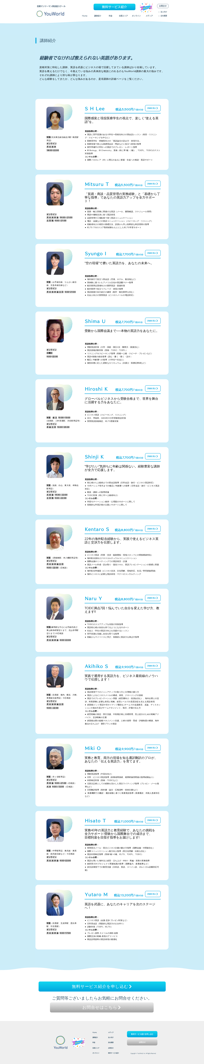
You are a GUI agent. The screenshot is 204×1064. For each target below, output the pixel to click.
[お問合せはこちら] (102, 1007)
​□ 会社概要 (163, 16)
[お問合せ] (163, 6)
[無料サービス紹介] (114, 7)
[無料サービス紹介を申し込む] (102, 987)
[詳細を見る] (153, 108)
